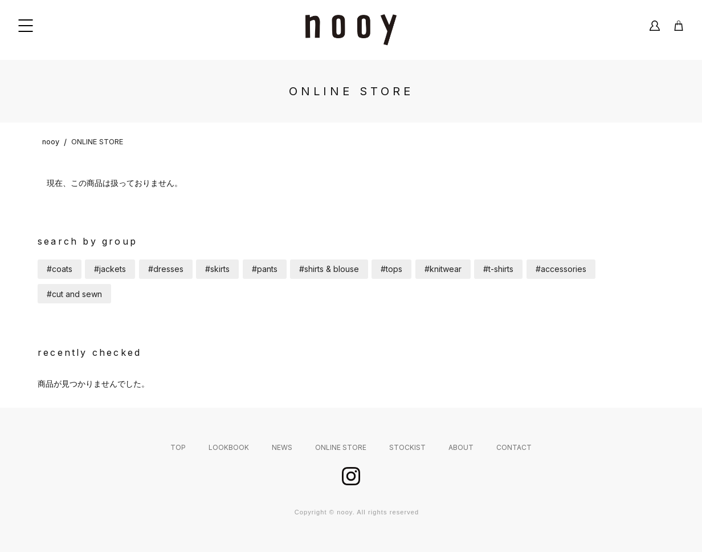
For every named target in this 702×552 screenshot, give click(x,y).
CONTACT (514, 447)
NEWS (282, 447)
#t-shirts (498, 269)
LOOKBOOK (229, 447)
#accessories (561, 269)
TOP (178, 447)
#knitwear (443, 269)
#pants (264, 269)
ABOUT (461, 447)
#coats (59, 269)
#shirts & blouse (329, 269)
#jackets (110, 269)
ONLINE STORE (97, 141)
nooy (50, 141)
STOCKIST (407, 447)
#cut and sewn (74, 294)
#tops (391, 269)
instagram (351, 476)
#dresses (165, 269)
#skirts (217, 269)
